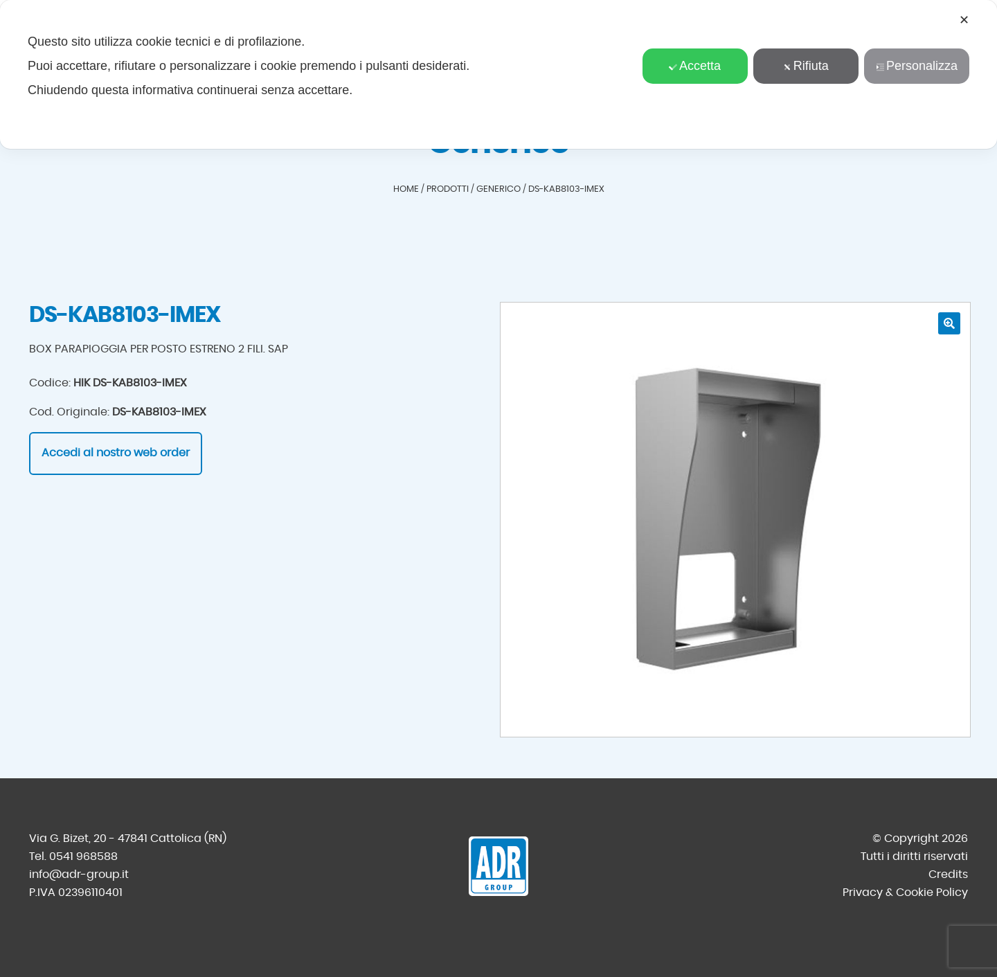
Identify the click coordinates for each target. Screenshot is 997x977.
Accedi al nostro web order (116, 452)
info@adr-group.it (79, 874)
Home (406, 189)
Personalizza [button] (917, 66)
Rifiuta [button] (806, 66)
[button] (949, 323)
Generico (498, 189)
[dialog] (498, 74)
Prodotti (447, 189)
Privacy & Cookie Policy (905, 892)
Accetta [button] (695, 66)
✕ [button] (964, 20)
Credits (948, 874)
